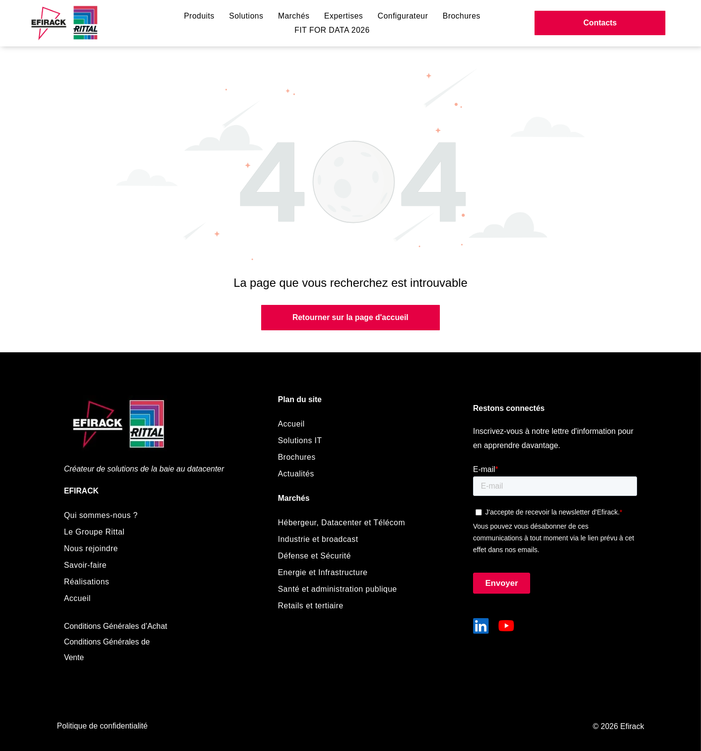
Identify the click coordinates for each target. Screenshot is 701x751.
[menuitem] (199, 16)
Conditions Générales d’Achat (115, 626)
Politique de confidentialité (102, 726)
